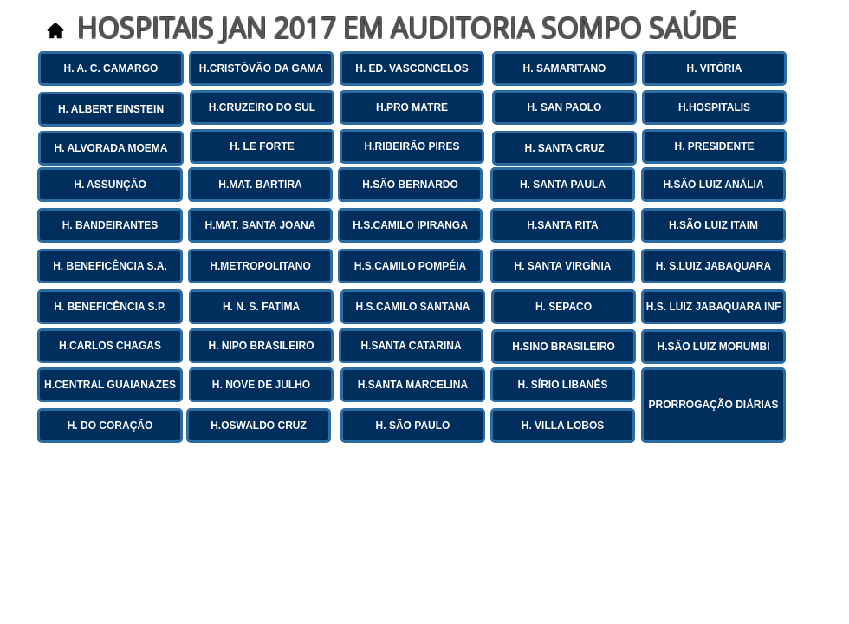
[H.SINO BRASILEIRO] (563, 346)
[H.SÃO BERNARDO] (410, 184)
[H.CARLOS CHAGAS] (110, 345)
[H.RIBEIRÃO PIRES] (412, 146)
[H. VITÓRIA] (714, 68)
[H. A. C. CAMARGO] (111, 68)
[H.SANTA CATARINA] (411, 345)
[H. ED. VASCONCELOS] (412, 68)
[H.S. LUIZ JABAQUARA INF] (713, 306)
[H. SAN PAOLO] (564, 107)
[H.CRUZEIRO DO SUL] (262, 107)
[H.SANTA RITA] (562, 225)
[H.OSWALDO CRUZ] (258, 425)
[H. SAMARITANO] (564, 68)
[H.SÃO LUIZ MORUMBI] (713, 346)
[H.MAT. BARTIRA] (260, 184)
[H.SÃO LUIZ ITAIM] (713, 225)
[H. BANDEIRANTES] (110, 225)
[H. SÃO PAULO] (412, 425)
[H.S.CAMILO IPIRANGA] (410, 225)
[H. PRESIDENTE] (714, 146)
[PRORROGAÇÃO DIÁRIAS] (713, 405)
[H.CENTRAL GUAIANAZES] (110, 384)
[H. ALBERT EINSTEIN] (111, 109)
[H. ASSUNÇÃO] (110, 184)
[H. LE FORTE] (262, 146)
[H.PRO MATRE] (412, 107)
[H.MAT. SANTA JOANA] (260, 225)
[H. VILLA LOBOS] (562, 425)
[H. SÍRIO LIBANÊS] (562, 384)
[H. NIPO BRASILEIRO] (261, 345)
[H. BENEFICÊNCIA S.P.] (110, 306)
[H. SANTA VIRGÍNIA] (562, 266)
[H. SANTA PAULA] (562, 184)
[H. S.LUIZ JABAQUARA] (713, 266)
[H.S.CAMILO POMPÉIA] (410, 266)
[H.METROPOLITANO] (260, 266)
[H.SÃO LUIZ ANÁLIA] (713, 184)
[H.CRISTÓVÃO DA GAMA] (261, 68)
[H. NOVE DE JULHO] (261, 384)
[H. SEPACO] (563, 306)
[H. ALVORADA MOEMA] (111, 148)
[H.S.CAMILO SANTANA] (412, 306)
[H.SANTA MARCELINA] (412, 384)
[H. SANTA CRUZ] (564, 148)
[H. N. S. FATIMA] (261, 306)
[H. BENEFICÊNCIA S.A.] (110, 266)
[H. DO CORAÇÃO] (110, 425)
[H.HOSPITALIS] (714, 107)
